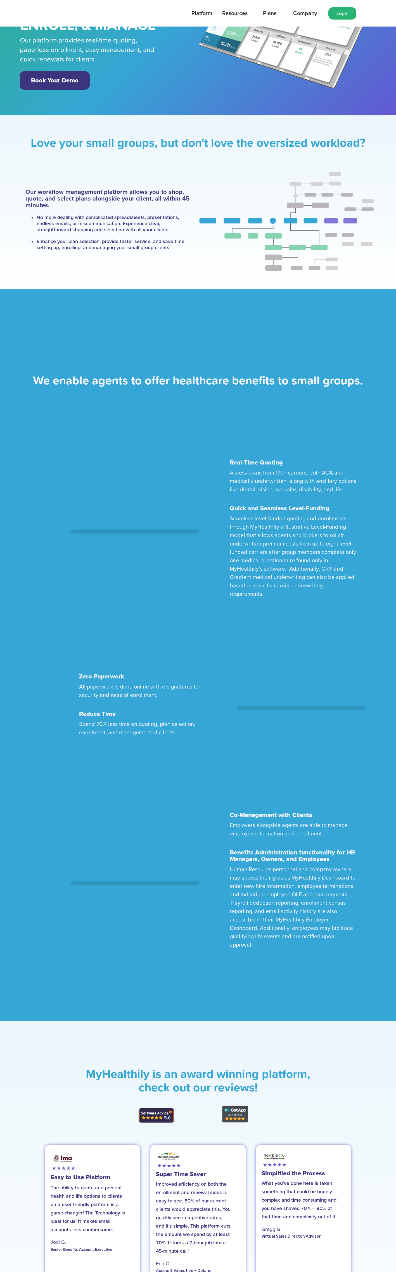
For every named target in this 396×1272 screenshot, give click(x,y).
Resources (235, 13)
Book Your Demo (55, 80)
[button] (201, 13)
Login (342, 13)
